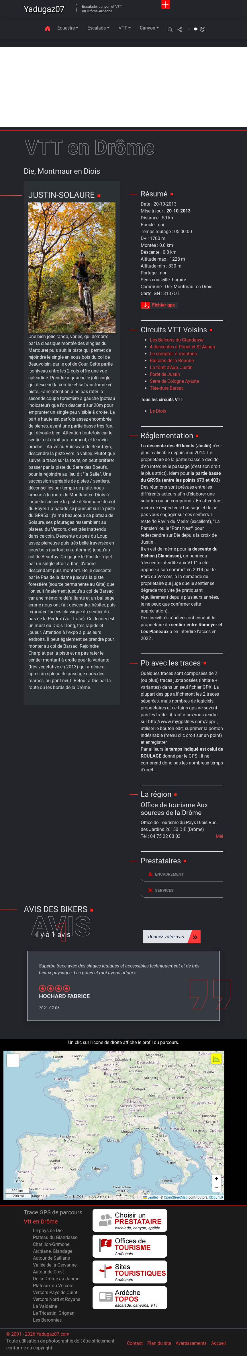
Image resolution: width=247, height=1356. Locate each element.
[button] (170, 29)
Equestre (66, 28)
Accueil (218, 1343)
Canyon (147, 28)
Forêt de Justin (165, 374)
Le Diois (158, 411)
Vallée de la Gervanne (55, 1265)
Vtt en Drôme (41, 1221)
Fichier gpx (158, 305)
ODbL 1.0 (216, 1197)
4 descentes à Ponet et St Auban (182, 347)
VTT (123, 28)
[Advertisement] (123, 87)
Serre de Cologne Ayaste (174, 381)
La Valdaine (45, 1306)
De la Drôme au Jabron (56, 1278)
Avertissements (191, 1343)
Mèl (219, 836)
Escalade (96, 28)
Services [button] (161, 890)
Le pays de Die (47, 1230)
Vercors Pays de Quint (55, 1292)
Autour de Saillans (51, 1258)
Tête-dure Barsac (167, 388)
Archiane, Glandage (52, 1251)
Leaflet (150, 1197)
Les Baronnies (47, 1320)
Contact (135, 1343)
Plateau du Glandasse (55, 1237)
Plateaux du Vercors (53, 1285)
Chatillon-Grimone (51, 1244)
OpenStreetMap (176, 1197)
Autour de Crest (48, 1272)
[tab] (182, 874)
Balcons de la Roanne (172, 360)
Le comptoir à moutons (173, 353)
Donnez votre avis (166, 936)
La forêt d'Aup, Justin (171, 367)
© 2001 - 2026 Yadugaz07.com (37, 1334)
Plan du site (159, 1343)
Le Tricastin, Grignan (54, 1313)
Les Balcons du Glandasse (176, 340)
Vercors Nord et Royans (56, 1299)
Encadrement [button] (166, 874)
